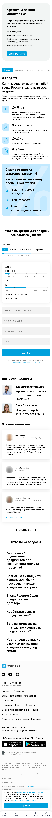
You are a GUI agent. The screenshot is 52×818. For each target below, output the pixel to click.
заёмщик (5, 731)
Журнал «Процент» (11, 714)
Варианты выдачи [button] (9, 782)
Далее (26, 352)
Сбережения (18, 691)
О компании (7, 705)
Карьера (19, 705)
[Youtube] (10, 674)
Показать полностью (14, 517)
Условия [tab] (40, 70)
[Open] (48, 341)
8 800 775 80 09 (12, 683)
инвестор (14, 731)
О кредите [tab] (8, 70)
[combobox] (26, 310)
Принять (26, 805)
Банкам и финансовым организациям (19, 695)
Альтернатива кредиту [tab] (24, 70)
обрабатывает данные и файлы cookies (30, 793)
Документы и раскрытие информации (20, 709)
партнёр (23, 731)
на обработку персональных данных (26, 362)
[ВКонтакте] (3, 674)
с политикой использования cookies (25, 800)
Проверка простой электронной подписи (21, 719)
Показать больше (26, 530)
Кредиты (6, 691)
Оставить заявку (17, 53)
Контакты (30, 705)
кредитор (33, 731)
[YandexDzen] (17, 674)
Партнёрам (7, 700)
